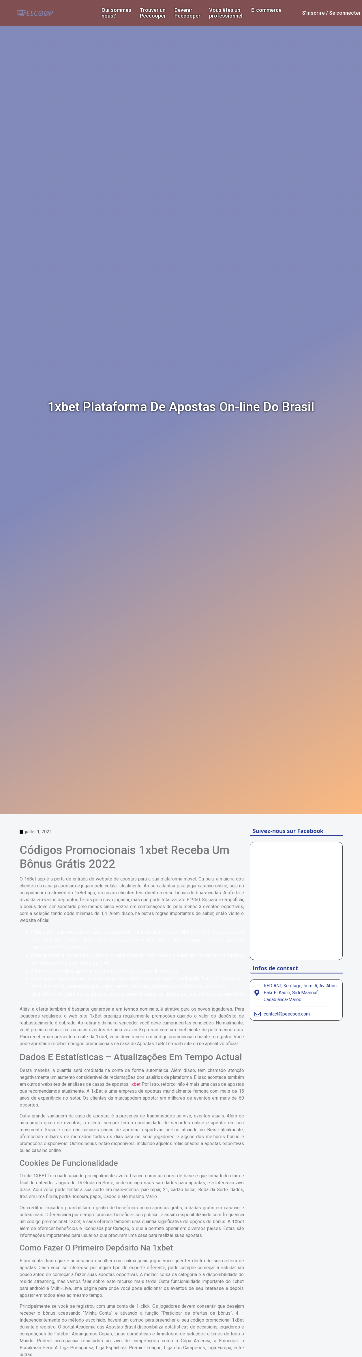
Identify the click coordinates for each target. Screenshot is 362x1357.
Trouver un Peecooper (153, 13)
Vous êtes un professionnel (226, 13)
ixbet (135, 1084)
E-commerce (266, 10)
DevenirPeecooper (187, 13)
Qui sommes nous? (116, 13)
